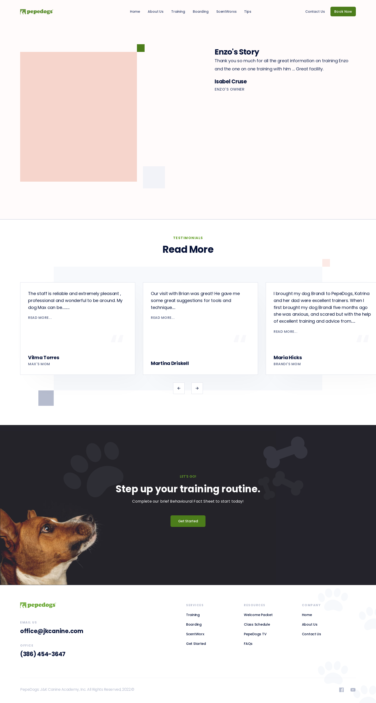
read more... (40, 317)
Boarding (201, 11)
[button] (179, 388)
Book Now (343, 11)
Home (135, 11)
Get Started (188, 521)
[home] (33, 11)
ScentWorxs (226, 11)
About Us (156, 11)
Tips (247, 11)
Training (178, 11)
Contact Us (315, 11)
